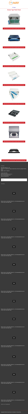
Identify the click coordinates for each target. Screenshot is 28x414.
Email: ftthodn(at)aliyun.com (5, 175)
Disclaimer (14, 412)
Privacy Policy (19, 412)
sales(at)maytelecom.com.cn (7, 174)
